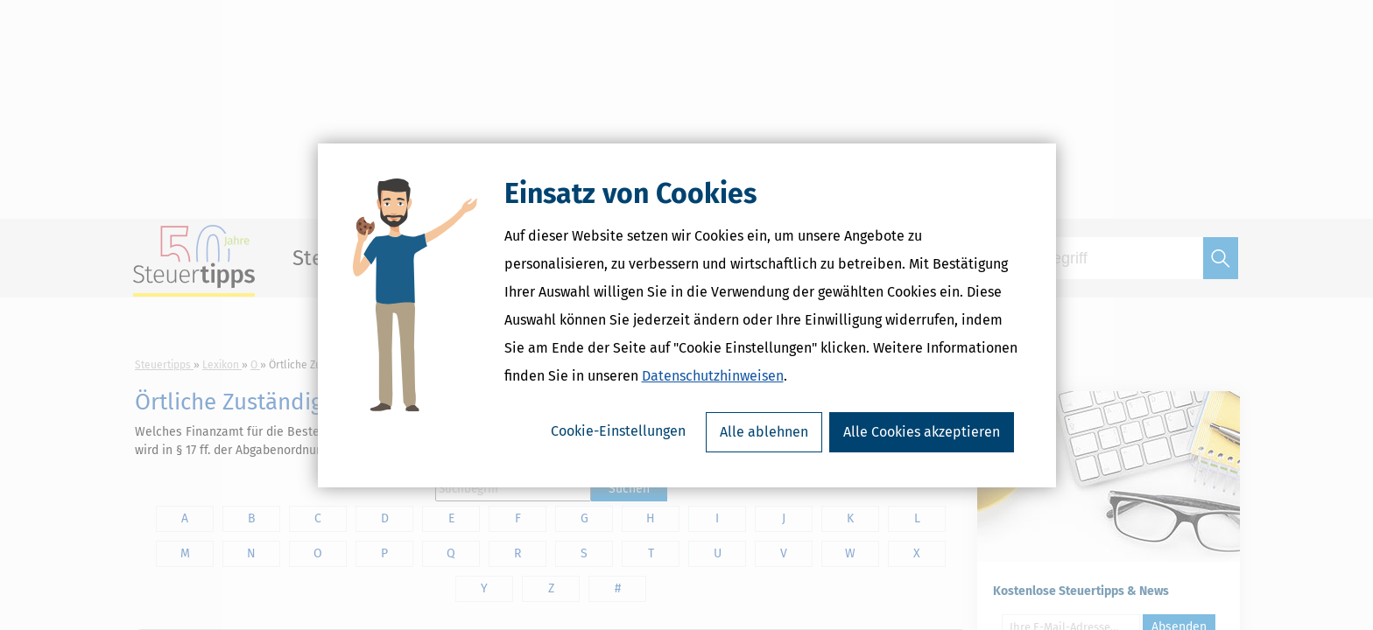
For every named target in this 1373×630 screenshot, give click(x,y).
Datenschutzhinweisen (713, 376)
